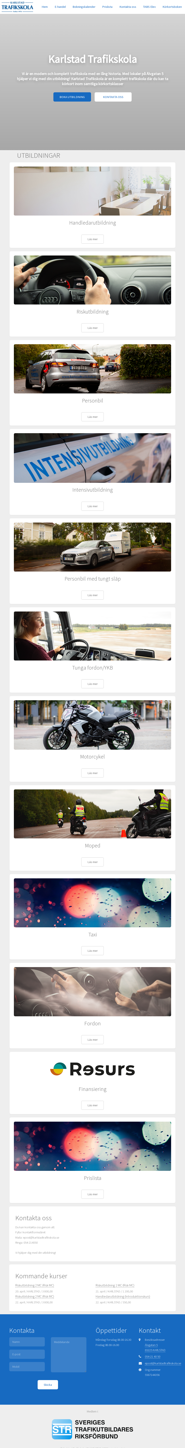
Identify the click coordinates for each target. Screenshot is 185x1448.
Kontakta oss (127, 7)
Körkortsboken (172, 7)
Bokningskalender (84, 7)
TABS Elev (149, 7)
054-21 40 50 (152, 1356)
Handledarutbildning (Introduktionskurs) (123, 1296)
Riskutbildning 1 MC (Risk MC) (115, 1285)
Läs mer (92, 239)
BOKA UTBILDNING (72, 97)
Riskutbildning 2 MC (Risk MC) (34, 1285)
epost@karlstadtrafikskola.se (163, 1363)
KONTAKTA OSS (113, 97)
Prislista (107, 7)
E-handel (60, 7)
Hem (45, 7)
